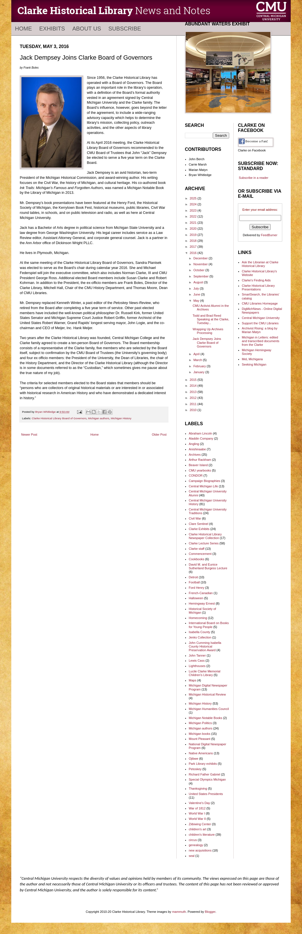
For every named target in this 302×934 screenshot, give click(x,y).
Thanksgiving (198, 788)
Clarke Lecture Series (204, 543)
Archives (195, 454)
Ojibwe (193, 758)
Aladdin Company (201, 438)
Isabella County (199, 632)
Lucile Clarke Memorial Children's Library (204, 673)
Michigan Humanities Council (209, 709)
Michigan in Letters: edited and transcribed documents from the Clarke (260, 341)
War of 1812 (197, 808)
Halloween (196, 598)
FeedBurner (269, 235)
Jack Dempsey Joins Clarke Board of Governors (206, 342)
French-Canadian (201, 593)
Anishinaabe (197, 449)
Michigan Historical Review (207, 694)
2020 (194, 228)
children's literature (202, 834)
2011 (194, 404)
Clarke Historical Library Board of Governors (59, 418)
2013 (194, 392)
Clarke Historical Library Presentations (258, 287)
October (199, 270)
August (198, 282)
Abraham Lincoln (200, 433)
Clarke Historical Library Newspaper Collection (205, 536)
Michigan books (199, 733)
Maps (192, 680)
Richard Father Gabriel (204, 774)
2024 (194, 204)
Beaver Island (198, 465)
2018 (194, 240)
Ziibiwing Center (200, 824)
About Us (86, 28)
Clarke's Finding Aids (256, 280)
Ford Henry (196, 587)
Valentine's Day (199, 803)
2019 (194, 234)
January (199, 372)
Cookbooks (196, 559)
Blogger (210, 911)
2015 (194, 379)
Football (194, 582)
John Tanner (197, 655)
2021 (194, 222)
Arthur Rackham (200, 459)
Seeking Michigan (254, 364)
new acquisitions (200, 850)
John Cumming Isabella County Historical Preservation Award (205, 646)
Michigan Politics (200, 723)
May (196, 300)
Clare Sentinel (198, 523)
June (197, 294)
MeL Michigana (252, 359)
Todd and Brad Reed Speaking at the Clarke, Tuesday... (210, 319)
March (198, 360)
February (200, 366)
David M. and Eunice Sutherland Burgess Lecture (208, 566)
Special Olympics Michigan (207, 779)
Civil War (195, 518)
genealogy (196, 845)
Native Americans (201, 753)
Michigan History (121, 418)
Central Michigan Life (203, 486)
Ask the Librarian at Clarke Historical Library (260, 264)
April (196, 354)
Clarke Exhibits (199, 529)
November (201, 264)
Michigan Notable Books (205, 718)
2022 (194, 216)
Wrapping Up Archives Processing (207, 330)
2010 (194, 410)
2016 (194, 253)
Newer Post (29, 434)
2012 (194, 397)
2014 (194, 385)
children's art (197, 829)
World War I (197, 813)
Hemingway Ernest (202, 603)
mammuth (179, 911)
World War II (197, 818)
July (196, 288)
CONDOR (196, 475)
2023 (194, 210)
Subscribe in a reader (253, 177)
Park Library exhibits (203, 763)
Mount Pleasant (199, 738)
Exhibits (52, 28)
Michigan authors (98, 418)
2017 (194, 246)
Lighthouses (197, 666)
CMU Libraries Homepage (260, 303)
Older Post (159, 434)
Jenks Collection (200, 637)
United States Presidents (206, 794)
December (201, 258)
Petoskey (195, 769)
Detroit (193, 577)
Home (23, 28)
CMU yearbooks (200, 470)
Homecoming (198, 618)
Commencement (200, 553)
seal (191, 855)
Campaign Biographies (204, 481)
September (201, 276)
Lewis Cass (197, 660)
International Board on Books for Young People (209, 624)
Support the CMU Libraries (260, 323)
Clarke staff (196, 548)
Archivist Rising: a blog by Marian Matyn (259, 330)
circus (193, 840)
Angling (194, 444)
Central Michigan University (261, 318)
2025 (194, 198)
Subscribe (124, 28)
